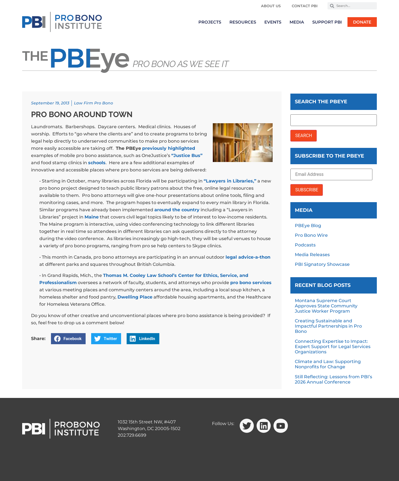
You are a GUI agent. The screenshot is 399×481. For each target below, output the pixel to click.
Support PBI (327, 22)
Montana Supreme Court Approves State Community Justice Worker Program (326, 306)
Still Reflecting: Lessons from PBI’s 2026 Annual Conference (333, 379)
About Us (271, 6)
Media (297, 22)
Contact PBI (305, 6)
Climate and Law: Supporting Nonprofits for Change (328, 364)
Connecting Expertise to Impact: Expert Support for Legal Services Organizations (332, 346)
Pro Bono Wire (311, 235)
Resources (242, 22)
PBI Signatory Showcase (322, 264)
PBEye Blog (308, 225)
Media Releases (312, 254)
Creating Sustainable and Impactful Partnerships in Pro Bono (328, 326)
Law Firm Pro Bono (93, 103)
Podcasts (305, 245)
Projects (209, 22)
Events (272, 22)
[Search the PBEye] (333, 120)
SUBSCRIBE (306, 189)
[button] (68, 338)
